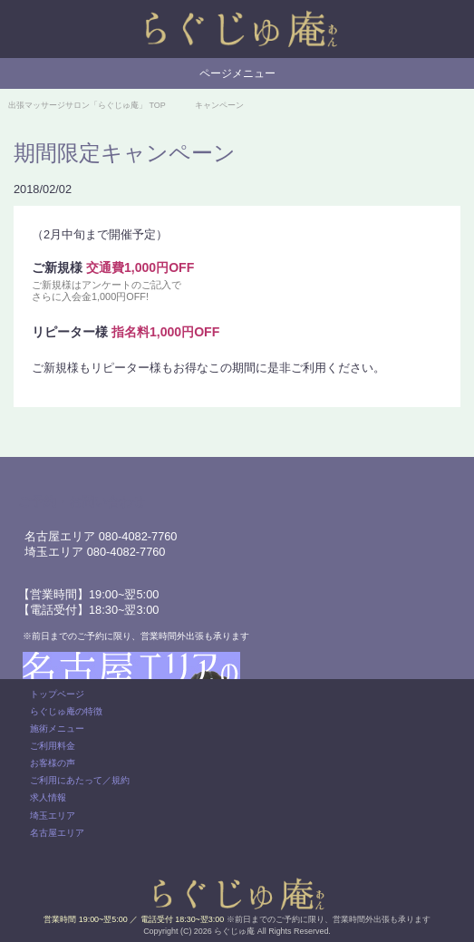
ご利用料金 (52, 746)
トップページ (57, 694)
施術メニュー (57, 728)
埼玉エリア (52, 816)
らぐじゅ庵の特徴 (66, 711)
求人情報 (48, 797)
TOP (87, 105)
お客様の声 (52, 763)
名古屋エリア (57, 833)
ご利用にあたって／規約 (80, 780)
